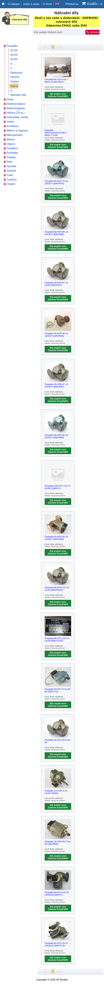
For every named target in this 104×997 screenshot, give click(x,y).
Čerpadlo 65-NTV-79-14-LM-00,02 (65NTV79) (56, 944)
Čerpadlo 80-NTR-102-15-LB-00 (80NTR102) (57, 588)
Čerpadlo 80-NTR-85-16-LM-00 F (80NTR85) (57, 233)
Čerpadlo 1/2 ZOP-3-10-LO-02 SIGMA (56, 791)
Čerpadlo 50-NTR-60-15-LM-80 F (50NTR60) (57, 537)
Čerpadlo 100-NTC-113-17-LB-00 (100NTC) (58, 487)
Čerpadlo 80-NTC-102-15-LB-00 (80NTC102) (57, 639)
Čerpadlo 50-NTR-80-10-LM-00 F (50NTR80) (57, 436)
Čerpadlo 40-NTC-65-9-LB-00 (58, 741)
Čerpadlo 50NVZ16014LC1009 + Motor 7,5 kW (56, 132)
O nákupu (13, 4)
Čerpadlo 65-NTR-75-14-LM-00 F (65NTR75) (57, 182)
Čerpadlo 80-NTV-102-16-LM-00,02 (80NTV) (57, 893)
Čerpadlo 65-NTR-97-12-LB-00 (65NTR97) (57, 283)
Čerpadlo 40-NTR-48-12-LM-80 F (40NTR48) (57, 334)
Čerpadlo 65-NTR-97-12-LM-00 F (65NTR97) (57, 385)
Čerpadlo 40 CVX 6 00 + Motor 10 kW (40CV (56, 80)
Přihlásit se (71, 4)
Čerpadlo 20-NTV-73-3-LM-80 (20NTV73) (58, 690)
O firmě (47, 4)
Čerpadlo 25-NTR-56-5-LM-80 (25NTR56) (58, 842)
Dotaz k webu (31, 4)
